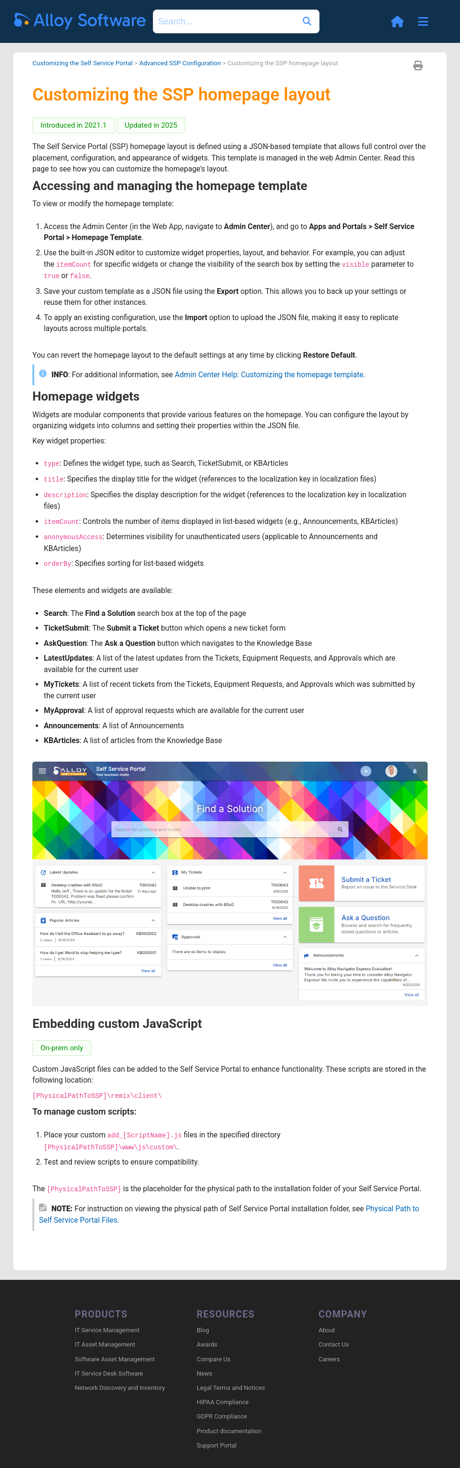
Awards (207, 1344)
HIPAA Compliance (223, 1402)
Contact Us (334, 1344)
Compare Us (213, 1359)
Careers (329, 1359)
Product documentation (229, 1431)
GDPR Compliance (222, 1416)
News (204, 1374)
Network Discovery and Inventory (120, 1388)
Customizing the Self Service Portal (83, 63)
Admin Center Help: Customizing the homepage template (273, 377)
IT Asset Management (105, 1344)
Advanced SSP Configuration (183, 63)
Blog (203, 1330)
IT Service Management (107, 1330)
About (327, 1330)
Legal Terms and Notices (231, 1388)
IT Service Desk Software (109, 1374)
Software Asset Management (115, 1359)
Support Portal (217, 1445)
